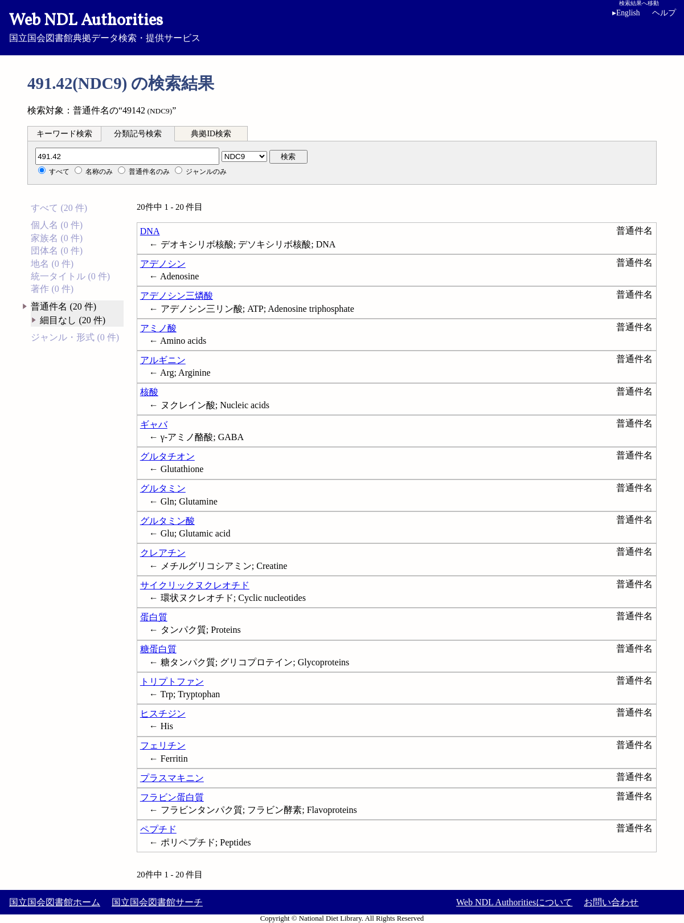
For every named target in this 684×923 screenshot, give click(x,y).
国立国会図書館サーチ (157, 902)
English (628, 13)
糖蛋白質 (158, 649)
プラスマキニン (172, 778)
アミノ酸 (158, 328)
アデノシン (163, 264)
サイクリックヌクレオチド (194, 585)
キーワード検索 (64, 133)
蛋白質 (153, 617)
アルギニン (163, 360)
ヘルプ (664, 13)
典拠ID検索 (211, 133)
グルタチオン (167, 456)
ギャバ (153, 424)
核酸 (149, 392)
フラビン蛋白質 (172, 797)
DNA (150, 231)
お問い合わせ (611, 902)
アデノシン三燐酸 (176, 295)
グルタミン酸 (167, 521)
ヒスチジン (163, 713)
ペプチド (158, 829)
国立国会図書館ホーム (54, 902)
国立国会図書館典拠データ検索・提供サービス (342, 26)
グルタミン (163, 488)
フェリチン (163, 745)
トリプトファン (172, 681)
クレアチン (163, 553)
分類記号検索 (138, 133)
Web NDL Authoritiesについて (514, 902)
